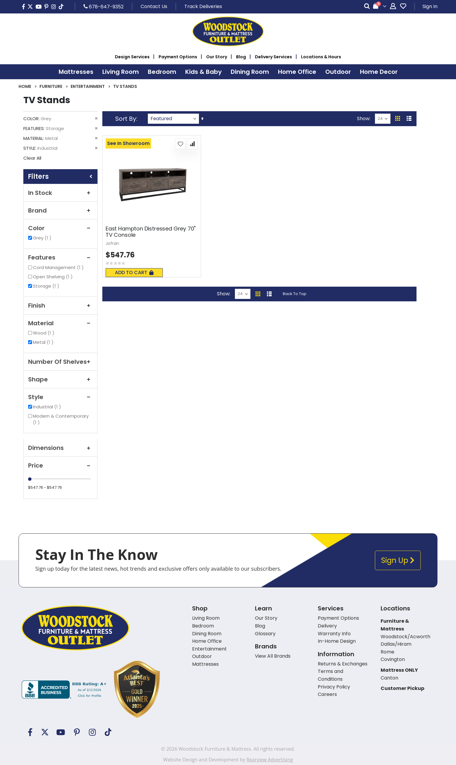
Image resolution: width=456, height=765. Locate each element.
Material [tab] (60, 323)
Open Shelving (53, 277)
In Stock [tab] (60, 193)
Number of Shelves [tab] (60, 362)
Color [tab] (60, 228)
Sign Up (397, 560)
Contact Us (154, 6)
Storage (47, 286)
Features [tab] (60, 257)
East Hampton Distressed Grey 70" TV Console (151, 231)
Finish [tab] (60, 305)
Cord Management (59, 267)
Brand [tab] (60, 210)
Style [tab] (60, 397)
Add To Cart (134, 272)
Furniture (50, 86)
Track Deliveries (203, 6)
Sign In (429, 6)
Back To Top (294, 294)
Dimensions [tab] (60, 448)
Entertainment (88, 86)
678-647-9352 (103, 6)
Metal (44, 342)
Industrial (48, 407)
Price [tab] (60, 465)
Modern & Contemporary (61, 419)
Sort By (125, 119)
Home (25, 86)
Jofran (112, 243)
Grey (43, 238)
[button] (180, 143)
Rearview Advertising (269, 759)
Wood (44, 333)
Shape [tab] (60, 379)
